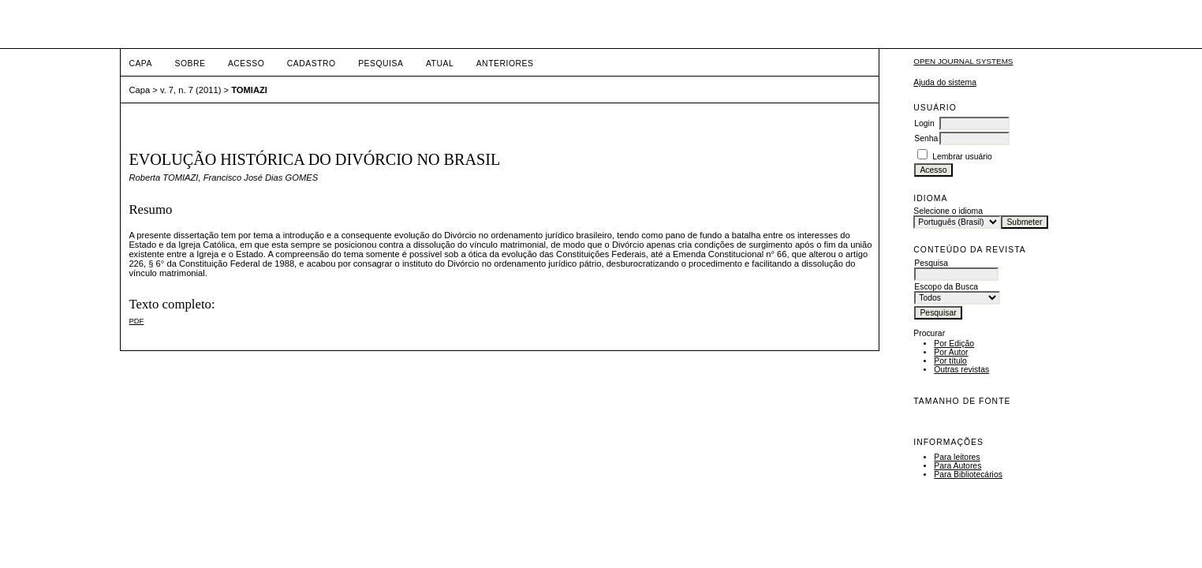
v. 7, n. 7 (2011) (191, 90)
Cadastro (311, 63)
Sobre (189, 63)
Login (924, 123)
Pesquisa (380, 63)
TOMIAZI (249, 90)
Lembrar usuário (962, 156)
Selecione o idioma (948, 211)
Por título (950, 361)
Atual (440, 63)
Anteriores (505, 63)
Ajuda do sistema (944, 82)
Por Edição (954, 343)
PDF (136, 320)
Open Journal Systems (963, 61)
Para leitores (957, 457)
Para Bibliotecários (968, 474)
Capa (140, 63)
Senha (926, 138)
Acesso (246, 63)
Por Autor (951, 352)
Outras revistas (961, 369)
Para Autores (957, 466)
